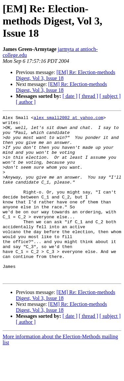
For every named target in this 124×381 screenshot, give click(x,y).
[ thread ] (88, 96)
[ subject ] (110, 96)
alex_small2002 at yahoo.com (68, 118)
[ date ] (69, 96)
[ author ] (26, 102)
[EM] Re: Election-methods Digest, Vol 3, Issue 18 (61, 87)
